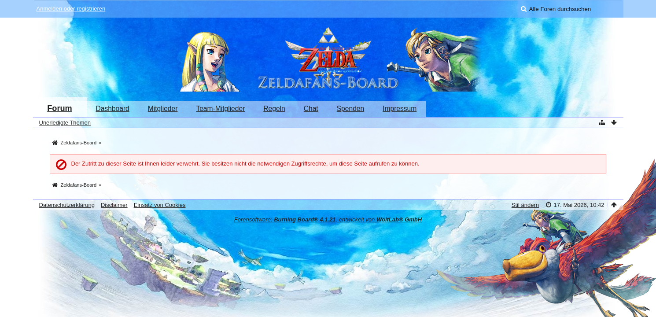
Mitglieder (163, 108)
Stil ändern (525, 205)
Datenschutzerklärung (67, 205)
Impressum (399, 108)
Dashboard (112, 108)
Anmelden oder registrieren (71, 8)
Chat (311, 108)
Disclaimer (114, 205)
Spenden (350, 108)
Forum (59, 108)
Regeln (274, 108)
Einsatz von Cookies (160, 205)
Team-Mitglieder (220, 108)
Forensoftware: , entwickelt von (328, 219)
